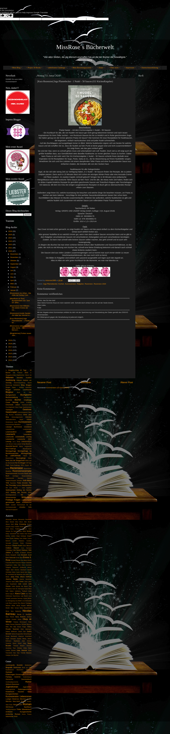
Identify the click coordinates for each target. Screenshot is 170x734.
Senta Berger (27, 634)
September (14, 264)
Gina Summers (26, 565)
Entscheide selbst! (13, 405)
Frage (20, 407)
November (14, 257)
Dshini (22, 402)
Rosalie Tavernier (12, 629)
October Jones (16, 619)
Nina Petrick (10, 617)
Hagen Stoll (9, 570)
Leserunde (10, 437)
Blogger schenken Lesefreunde (18, 390)
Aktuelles (20, 378)
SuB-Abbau (27, 480)
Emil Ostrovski (10, 557)
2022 (10, 244)
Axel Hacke (20, 533)
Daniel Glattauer (22, 550)
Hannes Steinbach (20, 570)
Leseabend (27, 427)
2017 (10, 347)
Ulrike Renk (27, 648)
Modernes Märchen (19, 699)
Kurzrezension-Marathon (13, 424)
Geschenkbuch (26, 679)
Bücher (18, 400)
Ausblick (28, 378)
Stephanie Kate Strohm (22, 641)
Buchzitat (9, 400)
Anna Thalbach (15, 529)
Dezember (14, 254)
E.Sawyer (23, 552)
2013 (10, 360)
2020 (10, 251)
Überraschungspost (12, 509)
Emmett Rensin (15, 560)
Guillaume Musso (25, 567)
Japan (21, 419)
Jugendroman (12, 687)
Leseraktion (27, 434)
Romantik (21, 473)
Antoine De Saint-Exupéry (14, 531)
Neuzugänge (21, 458)
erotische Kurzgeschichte (18, 712)
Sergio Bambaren (11, 636)
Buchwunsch (27, 397)
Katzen (29, 419)
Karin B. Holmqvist (18, 588)
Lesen (28, 431)
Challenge (27, 400)
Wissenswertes (11, 497)
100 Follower (18, 372)
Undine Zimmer (11, 650)
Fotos (16, 407)
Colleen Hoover (12, 548)
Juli (11, 270)
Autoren (19, 380)
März (12, 284)
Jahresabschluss (11, 419)
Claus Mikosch (26, 545)
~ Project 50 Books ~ (34, 68)
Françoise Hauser (20, 562)
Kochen (61, 284)
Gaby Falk (17, 565)
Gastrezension (27, 407)
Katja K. (12, 593)
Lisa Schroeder (26, 601)
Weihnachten (11, 490)
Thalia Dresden (22, 483)
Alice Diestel (10, 522)
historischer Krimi (11, 716)
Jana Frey (15, 577)
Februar (13, 287)
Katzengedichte (10, 689)
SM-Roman (9, 707)
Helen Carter (16, 572)
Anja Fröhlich (15, 526)
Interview (28, 417)
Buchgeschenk (11, 395)
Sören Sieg (22, 643)
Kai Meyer (24, 586)
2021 (10, 248)
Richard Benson (26, 624)
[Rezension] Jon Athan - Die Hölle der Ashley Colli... (20, 294)
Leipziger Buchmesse (14, 427)
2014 (10, 357)
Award (29, 382)
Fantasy (9, 677)
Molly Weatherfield (25, 608)
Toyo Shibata (17, 648)
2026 (10, 231)
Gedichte (17, 677)
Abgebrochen (20, 375)
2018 (10, 344)
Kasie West (27, 588)
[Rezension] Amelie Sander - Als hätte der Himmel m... (20, 314)
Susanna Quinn (11, 643)
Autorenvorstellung (19, 382)
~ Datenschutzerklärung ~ (150, 68)
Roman (27, 704)
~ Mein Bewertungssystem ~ (82, 68)
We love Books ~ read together (18, 487)
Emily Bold (19, 557)
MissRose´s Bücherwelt (85, 47)
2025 (10, 235)
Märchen (9, 701)
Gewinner (27, 409)
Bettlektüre (16, 385)
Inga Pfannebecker (50, 284)
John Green (19, 581)
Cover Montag (12, 402)
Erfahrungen (10, 674)
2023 (10, 241)
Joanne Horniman (25, 579)
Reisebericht (17, 705)
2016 (10, 350)
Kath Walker (10, 591)
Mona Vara (9, 611)
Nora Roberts (20, 617)
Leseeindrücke (10, 429)
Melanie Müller (10, 605)
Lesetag (28, 437)
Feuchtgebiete (10, 407)
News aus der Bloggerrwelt (15, 460)
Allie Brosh (28, 522)
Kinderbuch (10, 692)
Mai (12, 277)
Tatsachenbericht (11, 709)
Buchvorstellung (12, 397)
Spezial (29, 478)
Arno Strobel (27, 531)
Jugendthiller (27, 687)
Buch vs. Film (24, 392)
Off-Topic (28, 463)
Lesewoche (10, 439)
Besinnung (9, 385)
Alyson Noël (10, 524)
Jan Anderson (18, 574)
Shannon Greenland (24, 636)
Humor (28, 682)
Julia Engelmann (11, 584)
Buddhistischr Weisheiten (14, 670)
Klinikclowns (9, 422)
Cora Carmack (26, 548)
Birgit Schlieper (21, 536)
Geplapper (9, 410)
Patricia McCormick (20, 622)
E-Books (28, 402)
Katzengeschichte (24, 689)
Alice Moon (19, 522)
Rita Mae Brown (15, 626)
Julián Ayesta (16, 586)
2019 (10, 340)
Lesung (8, 441)
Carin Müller (23, 538)
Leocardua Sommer (16, 598)
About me (28, 375)
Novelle (23, 701)
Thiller (19, 709)
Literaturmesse (26, 441)
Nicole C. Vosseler (24, 614)
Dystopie (9, 672)
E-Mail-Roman (26, 672)
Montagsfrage (11, 451)
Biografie (9, 667)
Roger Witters (26, 626)
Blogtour (9, 392)
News (29, 458)
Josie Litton (27, 581)
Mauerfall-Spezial (12, 446)
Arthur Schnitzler (11, 533)
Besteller (20, 665)
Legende (28, 424)
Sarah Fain (22, 631)
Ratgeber (80, 284)
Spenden (20, 478)
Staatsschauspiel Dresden (14, 480)
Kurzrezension (70, 284)
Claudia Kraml (17, 545)
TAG (7, 483)
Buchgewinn (25, 395)
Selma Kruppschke (17, 634)
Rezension (89, 284)
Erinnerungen (20, 674)
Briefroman (17, 667)
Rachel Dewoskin (15, 624)
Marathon (28, 444)
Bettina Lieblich (10, 536)
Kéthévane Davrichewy (13, 596)
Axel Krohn (28, 533)
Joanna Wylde (12, 579)
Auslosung (10, 380)
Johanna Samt (10, 581)
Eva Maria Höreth (26, 560)
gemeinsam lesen (13, 502)
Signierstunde (10, 478)
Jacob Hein (23, 572)
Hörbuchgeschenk (17, 417)
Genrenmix (9, 679)
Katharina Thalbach (21, 591)
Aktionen (10, 377)
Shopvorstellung (26, 476)
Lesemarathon (11, 432)
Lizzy (15, 444)
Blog (23, 385)
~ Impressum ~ (130, 68)
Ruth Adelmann (26, 629)
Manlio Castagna (26, 603)
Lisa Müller (18, 601)
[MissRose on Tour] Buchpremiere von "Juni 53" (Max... (20, 301)
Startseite (86, 382)
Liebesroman (25, 696)
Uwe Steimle (22, 650)
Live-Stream (9, 444)
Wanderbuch (26, 485)
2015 (10, 353)
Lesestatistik (20, 437)
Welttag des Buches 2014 (21, 492)
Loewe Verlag (21, 444)
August (13, 267)
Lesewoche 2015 (24, 439)
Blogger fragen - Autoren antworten (18, 387)
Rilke (7, 626)
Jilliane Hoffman (25, 577)
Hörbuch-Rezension (12, 684)
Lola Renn (9, 603)
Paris (7, 465)
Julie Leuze (22, 584)
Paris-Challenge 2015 (17, 465)
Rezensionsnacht (11, 473)
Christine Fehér (18, 543)
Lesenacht (10, 434)
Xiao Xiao (16, 653)
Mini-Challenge (11, 449)
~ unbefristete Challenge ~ (57, 68)
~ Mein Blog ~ (16, 68)
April (12, 280)
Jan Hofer (26, 574)
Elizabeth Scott (26, 555)
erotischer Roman (13, 714)
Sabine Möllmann (11, 631)
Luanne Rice (16, 603)
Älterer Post (126, 382)
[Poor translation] (9, 16)
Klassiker (21, 692)
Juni (12, 274)
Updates (19, 485)
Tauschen (13, 483)
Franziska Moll (10, 562)
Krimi (29, 692)
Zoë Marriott (14, 655)
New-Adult (16, 701)
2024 (10, 238)
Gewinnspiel (11, 412)
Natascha (18, 611)
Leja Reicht (24, 596)
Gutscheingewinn (22, 412)
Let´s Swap (16, 441)
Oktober (13, 260)
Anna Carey (24, 526)
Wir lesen (26, 495)
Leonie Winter (27, 598)
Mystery (29, 699)
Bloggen (28, 385)
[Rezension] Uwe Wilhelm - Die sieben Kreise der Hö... (20, 308)
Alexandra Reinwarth (24, 519)
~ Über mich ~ (114, 68)
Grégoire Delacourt (12, 567)
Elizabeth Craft (15, 555)
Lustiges (8, 699)
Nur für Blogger (20, 463)
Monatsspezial (27, 448)
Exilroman (28, 674)
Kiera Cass (20, 593)
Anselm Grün (26, 529)
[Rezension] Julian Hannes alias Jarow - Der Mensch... (20, 328)
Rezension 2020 (100, 284)
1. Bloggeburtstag (12, 370)
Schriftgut (15, 476)
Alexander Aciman (11, 519)
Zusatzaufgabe (26, 500)
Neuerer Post (44, 382)
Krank (16, 422)
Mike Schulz (15, 608)
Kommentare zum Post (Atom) (57, 388)
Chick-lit (28, 670)
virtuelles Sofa (25, 507)
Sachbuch (27, 707)
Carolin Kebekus (18, 541)
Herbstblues (18, 414)
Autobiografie (10, 665)
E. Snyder (15, 552)
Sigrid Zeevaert (11, 638)
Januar (13, 290)
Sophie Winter (21, 638)
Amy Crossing (20, 524)
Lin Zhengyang (10, 601)
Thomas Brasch (18, 645)
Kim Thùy (28, 593)
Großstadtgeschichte (12, 682)
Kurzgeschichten (12, 694)
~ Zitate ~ (101, 68)
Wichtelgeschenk (11, 495)
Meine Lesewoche (25, 446)
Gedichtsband (27, 677)
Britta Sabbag (14, 538)
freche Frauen (26, 714)
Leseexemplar (27, 429)
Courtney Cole (11, 550)
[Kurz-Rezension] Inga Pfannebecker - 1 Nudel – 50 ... (20, 320)
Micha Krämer (21, 605)
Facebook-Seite (26, 405)
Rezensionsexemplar (21, 471)
